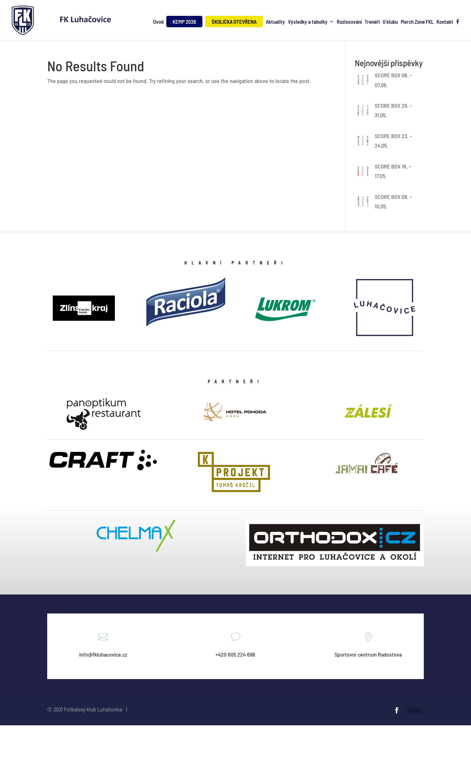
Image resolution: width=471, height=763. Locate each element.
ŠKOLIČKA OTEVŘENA (234, 21)
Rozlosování (349, 22)
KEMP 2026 (184, 21)
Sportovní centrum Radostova (368, 654)
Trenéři (372, 22)
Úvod (158, 22)
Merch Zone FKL (417, 22)
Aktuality (275, 22)
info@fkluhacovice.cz (154, 709)
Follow (414, 710)
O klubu (390, 22)
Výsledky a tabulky (308, 22)
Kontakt (444, 22)
